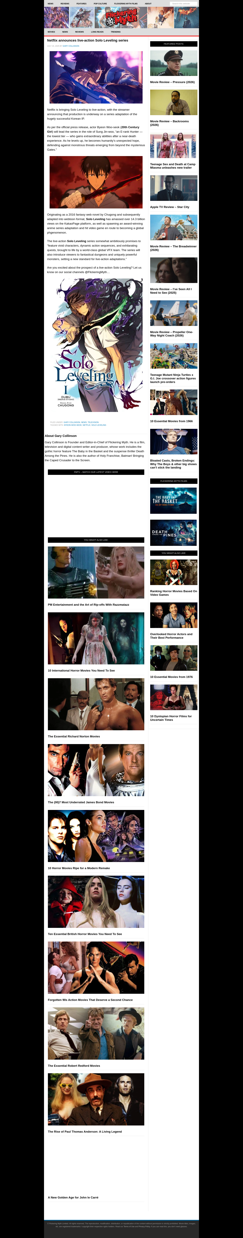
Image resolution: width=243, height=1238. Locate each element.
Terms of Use (129, 1226)
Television (93, 422)
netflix (86, 425)
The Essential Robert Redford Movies (74, 1065)
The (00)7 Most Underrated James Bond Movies (81, 802)
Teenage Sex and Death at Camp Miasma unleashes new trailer (172, 166)
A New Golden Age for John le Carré (73, 1197)
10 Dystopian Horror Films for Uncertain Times (171, 718)
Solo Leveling (98, 425)
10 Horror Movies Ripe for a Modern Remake (79, 868)
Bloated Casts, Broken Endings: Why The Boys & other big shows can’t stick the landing (173, 464)
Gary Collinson (72, 422)
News (84, 422)
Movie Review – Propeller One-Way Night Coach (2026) (171, 333)
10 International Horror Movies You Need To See (81, 670)
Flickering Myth (121, 17)
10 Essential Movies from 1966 (171, 421)
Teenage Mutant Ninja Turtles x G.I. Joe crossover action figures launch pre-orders (173, 378)
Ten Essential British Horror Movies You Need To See (85, 934)
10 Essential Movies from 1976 (171, 677)
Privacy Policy (144, 1226)
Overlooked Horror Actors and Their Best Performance (171, 635)
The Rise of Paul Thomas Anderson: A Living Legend (85, 1131)
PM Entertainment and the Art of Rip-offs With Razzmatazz (88, 604)
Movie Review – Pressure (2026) (172, 82)
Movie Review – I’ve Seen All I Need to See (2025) (171, 290)
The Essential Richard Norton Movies (74, 736)
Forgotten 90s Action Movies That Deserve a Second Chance (90, 999)
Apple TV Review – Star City (169, 207)
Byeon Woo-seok (73, 425)
